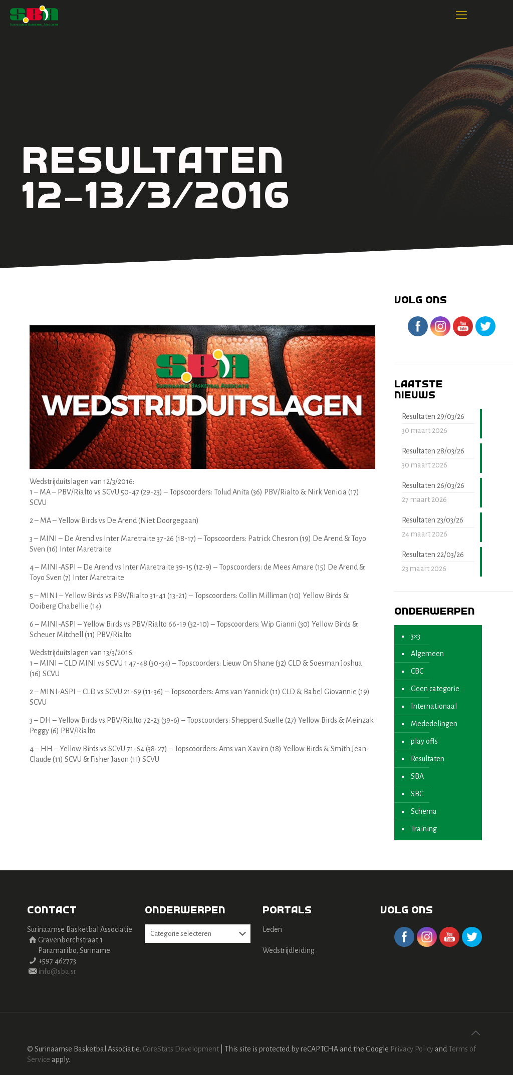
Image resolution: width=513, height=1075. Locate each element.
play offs (424, 741)
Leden (272, 929)
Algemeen (427, 654)
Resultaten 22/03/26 (433, 555)
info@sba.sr (57, 971)
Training (424, 829)
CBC (417, 671)
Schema (424, 811)
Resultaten (427, 759)
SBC (417, 794)
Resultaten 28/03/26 (433, 451)
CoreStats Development (181, 1049)
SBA (417, 776)
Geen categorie (435, 689)
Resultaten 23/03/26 (432, 520)
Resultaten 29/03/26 (433, 416)
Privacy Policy (411, 1049)
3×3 (415, 636)
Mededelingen (434, 724)
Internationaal (434, 706)
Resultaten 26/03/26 (433, 485)
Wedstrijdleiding (289, 950)
